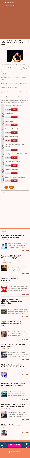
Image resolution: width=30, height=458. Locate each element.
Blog (6, 187)
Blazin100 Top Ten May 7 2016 (11, 425)
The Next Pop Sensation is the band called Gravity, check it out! (12, 366)
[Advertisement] (15, 22)
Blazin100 (9, 2)
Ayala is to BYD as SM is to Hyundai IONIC (10, 279)
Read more (25, 251)
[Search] (28, 3)
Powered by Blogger (15, 451)
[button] (28, 41)
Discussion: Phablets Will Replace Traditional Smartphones (13, 236)
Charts (11, 187)
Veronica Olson (18, 454)
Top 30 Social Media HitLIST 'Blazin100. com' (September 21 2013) (12, 258)
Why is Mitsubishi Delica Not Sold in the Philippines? (13, 345)
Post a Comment (7, 193)
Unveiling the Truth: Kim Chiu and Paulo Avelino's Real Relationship (13, 405)
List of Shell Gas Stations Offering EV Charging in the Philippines (13, 385)
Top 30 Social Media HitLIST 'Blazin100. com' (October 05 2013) (11, 324)
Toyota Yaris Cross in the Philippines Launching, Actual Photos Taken (11, 301)
